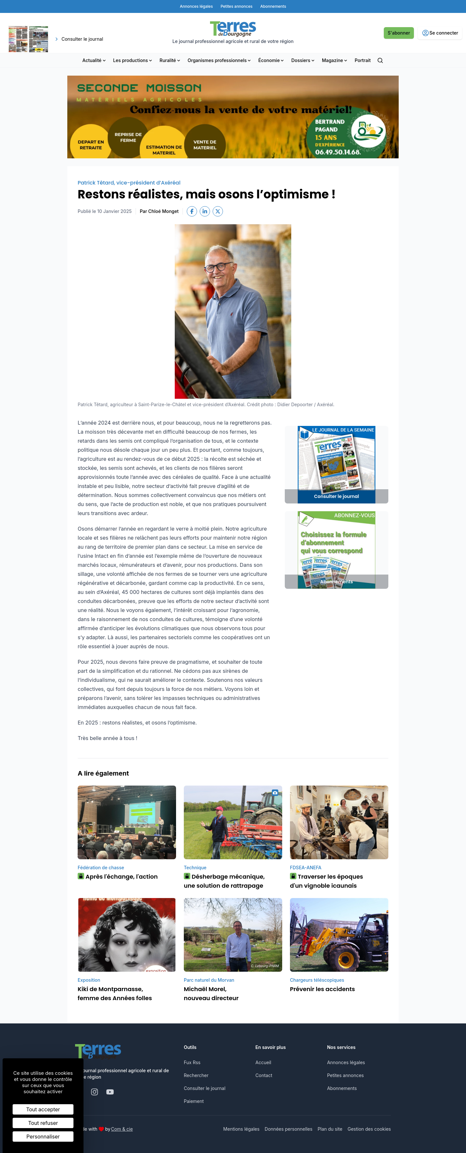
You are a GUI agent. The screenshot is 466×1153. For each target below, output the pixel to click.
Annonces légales (346, 1062)
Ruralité (170, 60)
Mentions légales (241, 1129)
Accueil (263, 1062)
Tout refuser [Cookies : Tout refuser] (43, 1123)
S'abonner (399, 33)
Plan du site (329, 1129)
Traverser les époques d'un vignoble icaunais (326, 881)
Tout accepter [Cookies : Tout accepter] (43, 1109)
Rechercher (196, 1075)
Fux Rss (192, 1062)
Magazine (335, 60)
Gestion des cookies (369, 1129)
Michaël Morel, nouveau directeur (211, 993)
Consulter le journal (205, 1088)
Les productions (133, 60)
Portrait (363, 60)
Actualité (95, 60)
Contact (263, 1075)
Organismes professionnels (220, 60)
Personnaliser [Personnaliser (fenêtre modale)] (43, 1136)
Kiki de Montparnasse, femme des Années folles (115, 993)
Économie (271, 60)
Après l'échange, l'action (118, 877)
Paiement (194, 1101)
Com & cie (122, 1129)
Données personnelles (289, 1129)
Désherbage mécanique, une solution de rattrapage (224, 881)
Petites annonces (345, 1075)
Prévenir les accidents (322, 989)
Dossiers (303, 60)
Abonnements (342, 1088)
